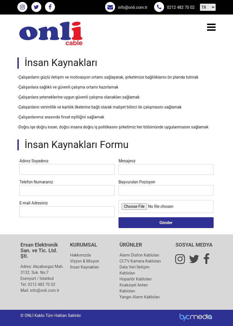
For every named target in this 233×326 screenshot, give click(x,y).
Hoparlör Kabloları (135, 279)
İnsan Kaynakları (84, 267)
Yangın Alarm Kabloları (139, 297)
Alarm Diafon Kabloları (139, 255)
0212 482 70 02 (181, 7)
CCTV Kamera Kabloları (140, 261)
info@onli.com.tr (132, 7)
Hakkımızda (80, 255)
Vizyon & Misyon (84, 261)
